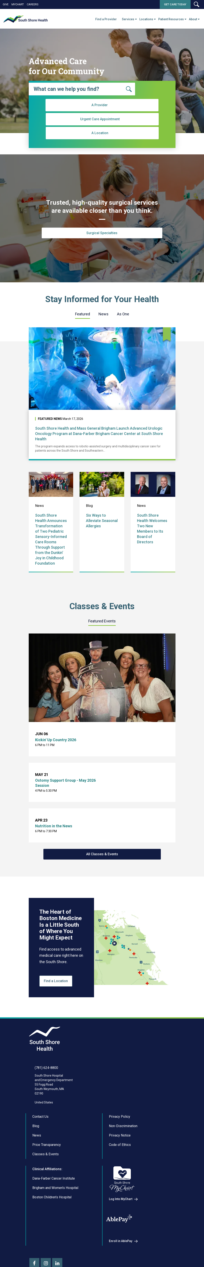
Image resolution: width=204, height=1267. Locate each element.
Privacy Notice (120, 1135)
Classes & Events (45, 1154)
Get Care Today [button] (175, 4)
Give (6, 4)
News (103, 314)
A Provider (63, 131)
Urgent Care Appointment (100, 131)
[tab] (82, 314)
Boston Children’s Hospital (51, 1197)
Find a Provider (106, 19)
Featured (82, 314)
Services (128, 19)
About (193, 19)
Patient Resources (171, 19)
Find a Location (56, 981)
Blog (35, 1126)
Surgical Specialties (102, 233)
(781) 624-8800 (46, 1068)
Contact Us (40, 1117)
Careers (33, 4)
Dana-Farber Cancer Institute (53, 1178)
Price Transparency (46, 1145)
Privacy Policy (119, 1117)
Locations (146, 19)
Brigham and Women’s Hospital (55, 1188)
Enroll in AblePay (120, 1241)
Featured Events (102, 621)
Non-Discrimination (123, 1126)
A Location (137, 131)
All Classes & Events (102, 854)
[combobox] (82, 89)
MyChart (17, 4)
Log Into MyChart (120, 1199)
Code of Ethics (120, 1145)
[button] (196, 4)
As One (123, 314)
